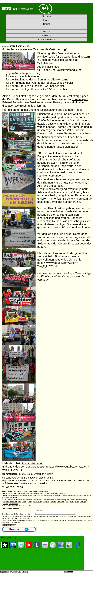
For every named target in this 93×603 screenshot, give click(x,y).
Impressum (4, 573)
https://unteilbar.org (32, 463)
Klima (77, 502)
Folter (29, 502)
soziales (29, 500)
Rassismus (60, 502)
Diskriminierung (81, 500)
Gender (72, 500)
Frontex (53, 502)
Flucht (24, 502)
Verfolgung (83, 502)
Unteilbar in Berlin (19, 46)
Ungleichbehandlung (10, 502)
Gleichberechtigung (62, 500)
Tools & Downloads (46, 39)
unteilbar (10, 500)
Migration (46, 502)
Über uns (46, 16)
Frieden (5, 504)
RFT (46, 28)
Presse (46, 32)
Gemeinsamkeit (19, 500)
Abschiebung (37, 502)
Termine (46, 24)
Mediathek (46, 35)
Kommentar (57, 512)
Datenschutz (15, 573)
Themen (46, 20)
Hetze (72, 502)
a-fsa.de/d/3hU (43, 491)
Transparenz (13, 504)
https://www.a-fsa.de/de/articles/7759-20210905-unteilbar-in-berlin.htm (41, 493)
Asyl (19, 502)
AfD (67, 502)
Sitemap (25, 573)
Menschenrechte (48, 500)
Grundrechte (37, 500)
